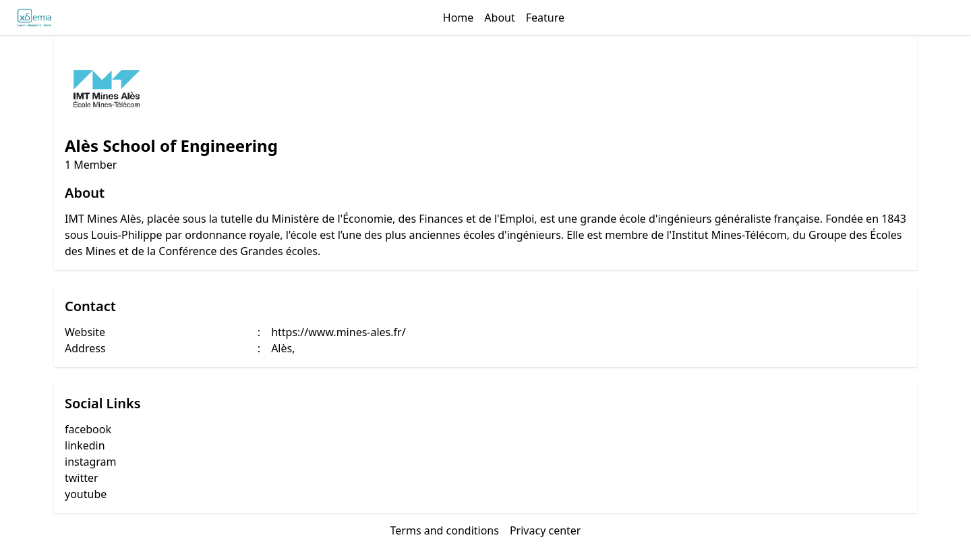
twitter (81, 477)
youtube (86, 494)
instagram (91, 461)
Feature (545, 17)
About (499, 17)
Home (458, 17)
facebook (88, 429)
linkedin (85, 445)
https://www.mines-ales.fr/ (338, 332)
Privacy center (545, 530)
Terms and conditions (444, 530)
